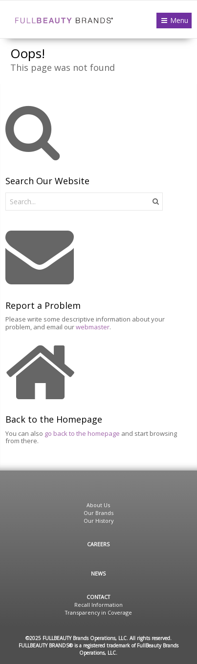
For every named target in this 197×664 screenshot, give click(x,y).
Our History (98, 520)
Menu (179, 20)
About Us (98, 505)
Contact (98, 596)
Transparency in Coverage (98, 612)
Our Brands (98, 512)
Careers (98, 544)
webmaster (92, 326)
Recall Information (98, 604)
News (98, 573)
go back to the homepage (82, 433)
